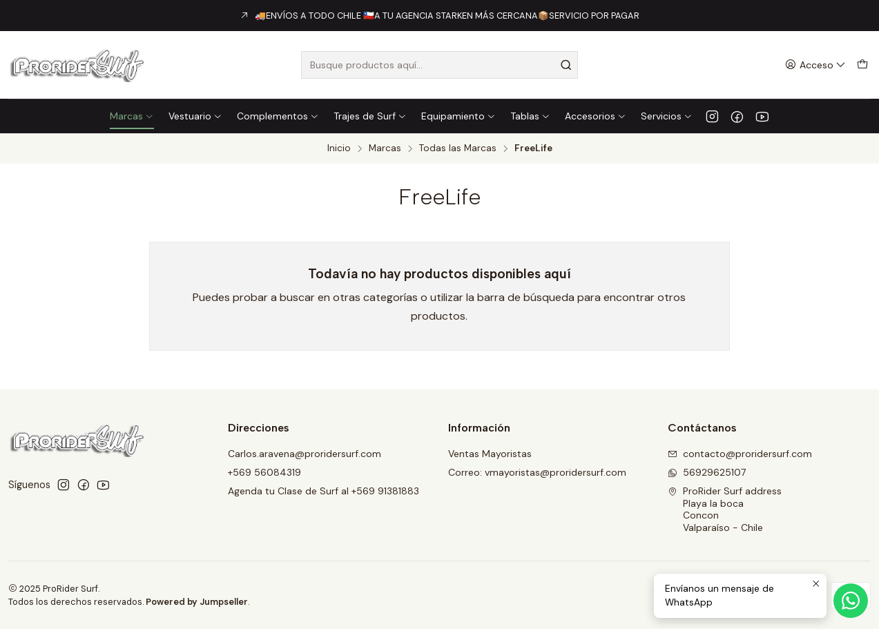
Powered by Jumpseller (197, 602)
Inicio (339, 148)
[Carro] (862, 65)
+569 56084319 (264, 472)
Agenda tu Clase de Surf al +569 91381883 (323, 491)
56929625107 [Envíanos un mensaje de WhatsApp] (707, 472)
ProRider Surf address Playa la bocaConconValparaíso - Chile (725, 509)
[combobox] (439, 65)
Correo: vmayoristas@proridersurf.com (537, 472)
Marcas (385, 148)
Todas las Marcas (457, 148)
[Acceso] (815, 65)
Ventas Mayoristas (490, 453)
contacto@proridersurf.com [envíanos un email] (740, 453)
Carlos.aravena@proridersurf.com (304, 453)
